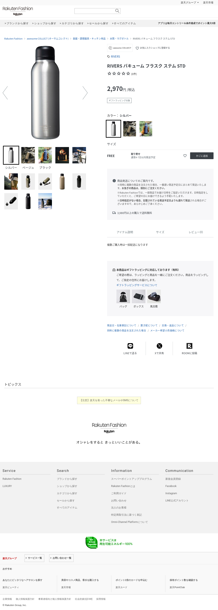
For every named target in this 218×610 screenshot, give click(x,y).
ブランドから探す (67, 478)
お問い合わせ (118, 500)
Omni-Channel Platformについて (129, 522)
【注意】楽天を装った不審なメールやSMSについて (109, 400)
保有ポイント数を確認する (184, 580)
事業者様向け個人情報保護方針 (54, 598)
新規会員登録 (173, 478)
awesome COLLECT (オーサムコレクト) (48, 38)
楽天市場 (208, 2)
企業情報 (7, 598)
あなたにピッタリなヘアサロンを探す (22, 580)
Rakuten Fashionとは (123, 486)
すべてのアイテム (67, 507)
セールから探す (66, 500)
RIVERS (115, 56)
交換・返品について (173, 325)
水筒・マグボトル (119, 38)
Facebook (170, 486)
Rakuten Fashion (36, 11)
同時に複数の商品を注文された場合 (126, 330)
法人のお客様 (118, 507)
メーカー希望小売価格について (167, 330)
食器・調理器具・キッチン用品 (89, 38)
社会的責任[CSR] (83, 598)
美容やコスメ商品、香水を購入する (80, 580)
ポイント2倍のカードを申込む (131, 580)
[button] (5, 93)
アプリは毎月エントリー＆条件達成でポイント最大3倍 (186, 23)
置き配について (149, 325)
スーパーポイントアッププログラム (131, 478)
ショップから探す (67, 486)
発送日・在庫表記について (121, 325)
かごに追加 (202, 156)
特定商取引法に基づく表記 (126, 514)
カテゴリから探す (67, 493)
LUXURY (7, 486)
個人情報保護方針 (25, 598)
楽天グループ (188, 2)
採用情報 (101, 598)
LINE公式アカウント (177, 500)
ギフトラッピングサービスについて (136, 285)
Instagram (171, 493)
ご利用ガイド (118, 493)
